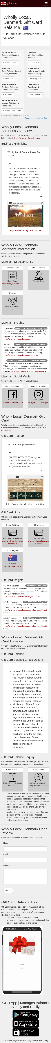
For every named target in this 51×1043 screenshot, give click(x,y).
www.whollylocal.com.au (12, 284)
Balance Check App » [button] (12, 111)
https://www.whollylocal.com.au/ (16, 339)
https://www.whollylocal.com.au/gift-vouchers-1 (22, 596)
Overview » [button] (34, 63)
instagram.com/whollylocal (39, 402)
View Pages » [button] (35, 79)
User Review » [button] (36, 95)
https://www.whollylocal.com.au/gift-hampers (21, 355)
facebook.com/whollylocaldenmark (16, 402)
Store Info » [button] (8, 79)
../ (38, 284)
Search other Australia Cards (37, 118)
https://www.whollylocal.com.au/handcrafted (29, 371)
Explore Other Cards (12, 566)
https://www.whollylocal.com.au (27, 138)
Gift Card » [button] (7, 95)
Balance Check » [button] (10, 63)
